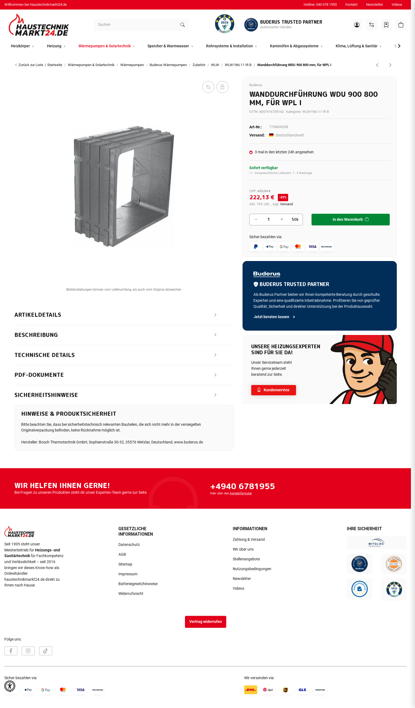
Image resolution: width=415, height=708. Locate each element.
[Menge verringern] (256, 219)
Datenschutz (129, 544)
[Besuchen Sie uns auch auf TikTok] (45, 651)
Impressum (127, 574)
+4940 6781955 (242, 486)
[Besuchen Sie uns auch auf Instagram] (28, 651)
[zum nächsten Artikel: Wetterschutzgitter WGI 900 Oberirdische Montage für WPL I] (390, 65)
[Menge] (269, 219)
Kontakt (351, 4)
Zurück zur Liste (28, 65)
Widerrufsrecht (130, 593)
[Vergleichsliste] (371, 24)
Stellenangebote (246, 559)
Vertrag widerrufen (205, 621)
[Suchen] (135, 25)
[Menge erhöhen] (281, 219)
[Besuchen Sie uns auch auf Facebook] (10, 651)
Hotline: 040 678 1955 (320, 4)
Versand (286, 204)
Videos (397, 4)
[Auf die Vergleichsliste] (208, 87)
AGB (122, 554)
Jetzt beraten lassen (275, 317)
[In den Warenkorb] (18, 74)
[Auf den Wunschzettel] (222, 87)
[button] (357, 24)
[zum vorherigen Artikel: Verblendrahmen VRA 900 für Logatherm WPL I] (377, 65)
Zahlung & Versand (249, 539)
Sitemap (125, 564)
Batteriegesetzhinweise (138, 584)
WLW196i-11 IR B (315, 112)
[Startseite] (39, 25)
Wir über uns (243, 549)
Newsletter (374, 4)
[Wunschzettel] (386, 24)
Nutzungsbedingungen (252, 569)
